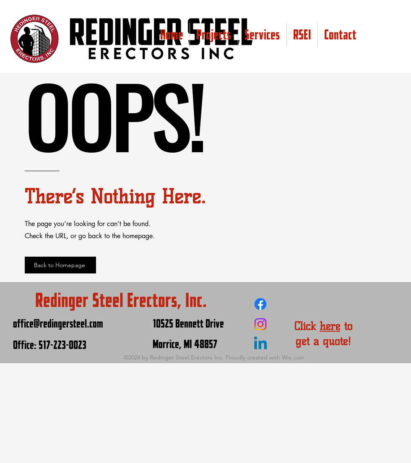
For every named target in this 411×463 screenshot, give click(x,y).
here (330, 326)
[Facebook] (260, 304)
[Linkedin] (260, 344)
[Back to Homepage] (60, 265)
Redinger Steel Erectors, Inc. (121, 300)
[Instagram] (260, 324)
